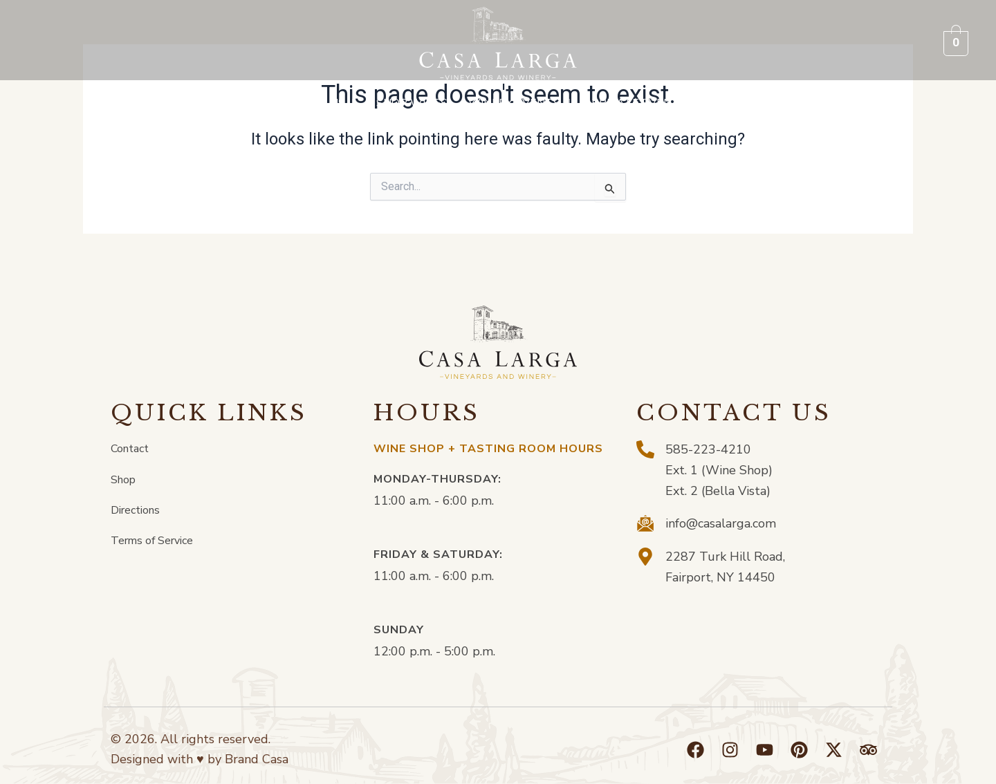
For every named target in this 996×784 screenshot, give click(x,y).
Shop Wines (412, 103)
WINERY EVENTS (519, 103)
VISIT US (327, 103)
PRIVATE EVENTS (644, 103)
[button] (327, 103)
